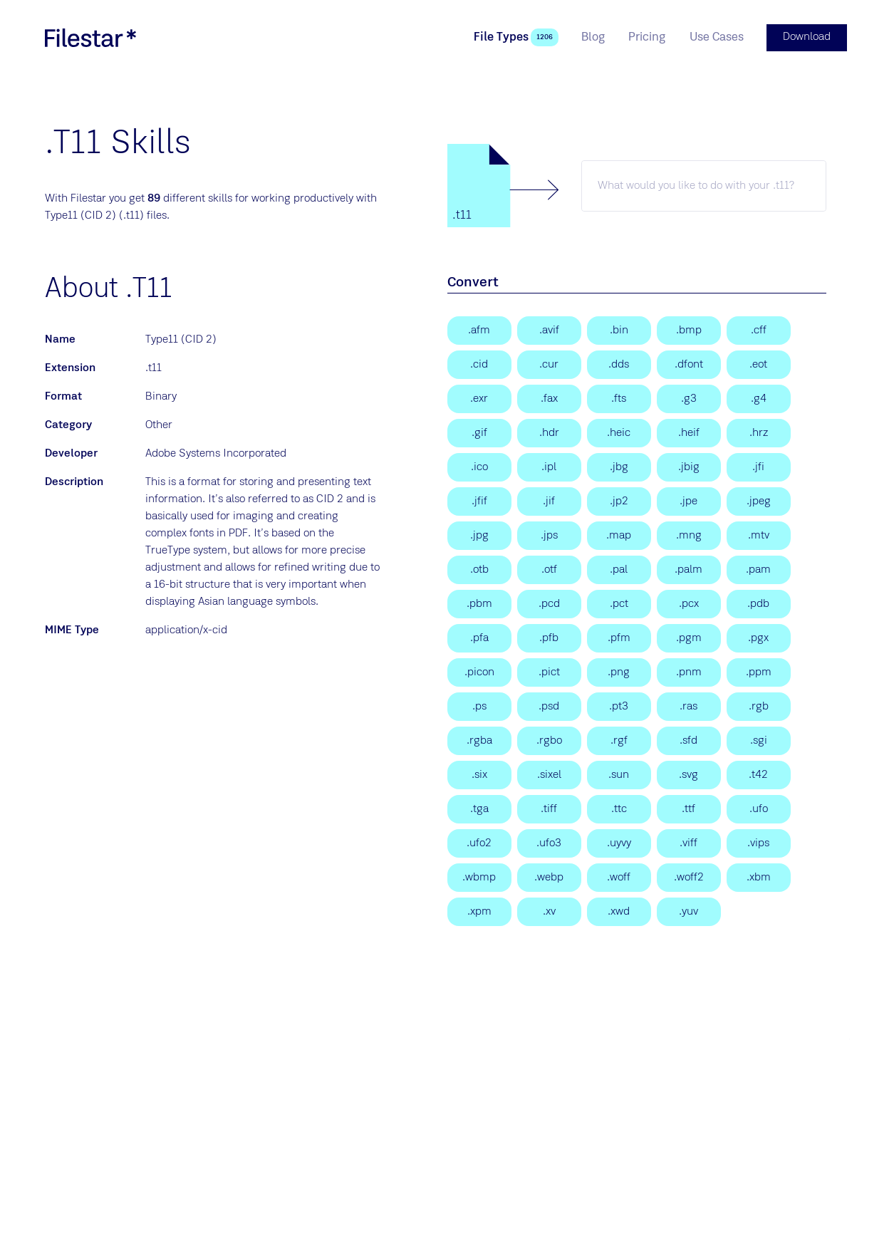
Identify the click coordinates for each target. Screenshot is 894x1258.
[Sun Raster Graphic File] (619, 773)
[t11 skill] (704, 184)
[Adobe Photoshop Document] (549, 705)
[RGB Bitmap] (759, 705)
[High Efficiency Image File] (689, 431)
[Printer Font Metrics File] (619, 637)
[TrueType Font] (689, 808)
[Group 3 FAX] (549, 397)
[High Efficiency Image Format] (619, 431)
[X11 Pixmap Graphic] (479, 910)
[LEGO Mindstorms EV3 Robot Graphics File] (619, 739)
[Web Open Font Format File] (619, 876)
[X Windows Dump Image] (619, 910)
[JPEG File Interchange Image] (759, 466)
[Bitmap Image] (689, 329)
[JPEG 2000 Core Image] (619, 500)
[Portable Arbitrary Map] (759, 568)
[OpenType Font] (549, 568)
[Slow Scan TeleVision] (759, 431)
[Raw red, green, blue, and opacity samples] (549, 739)
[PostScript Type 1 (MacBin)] (619, 329)
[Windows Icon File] (479, 466)
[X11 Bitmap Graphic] (759, 876)
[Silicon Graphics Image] (759, 739)
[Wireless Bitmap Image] (479, 876)
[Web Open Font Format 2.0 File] (689, 876)
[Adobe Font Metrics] (479, 329)
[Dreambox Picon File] (479, 671)
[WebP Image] (549, 876)
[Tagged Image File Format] (549, 808)
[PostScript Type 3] (619, 705)
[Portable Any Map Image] (689, 671)
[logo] (90, 37)
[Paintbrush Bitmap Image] (689, 602)
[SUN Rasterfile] (689, 705)
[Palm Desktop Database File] (759, 602)
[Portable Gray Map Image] (689, 637)
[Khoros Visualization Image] (549, 910)
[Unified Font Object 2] (479, 842)
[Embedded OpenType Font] (759, 363)
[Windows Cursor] (549, 363)
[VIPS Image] (759, 842)
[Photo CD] (549, 602)
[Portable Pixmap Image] (759, 671)
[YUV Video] (689, 910)
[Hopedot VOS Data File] (759, 637)
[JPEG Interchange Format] (549, 500)
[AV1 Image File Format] (549, 329)
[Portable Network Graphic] (619, 671)
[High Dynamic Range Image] (549, 431)
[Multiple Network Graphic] (689, 534)
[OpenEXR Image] (479, 397)
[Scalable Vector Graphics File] (689, 773)
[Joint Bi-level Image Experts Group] (689, 466)
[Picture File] (619, 602)
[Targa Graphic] (479, 808)
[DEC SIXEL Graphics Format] (479, 773)
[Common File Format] (759, 329)
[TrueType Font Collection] (619, 808)
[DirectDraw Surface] (619, 363)
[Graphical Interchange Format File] (479, 431)
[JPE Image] (689, 500)
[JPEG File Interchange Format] (479, 500)
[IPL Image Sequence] (549, 466)
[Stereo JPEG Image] (549, 534)
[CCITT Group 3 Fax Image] (689, 397)
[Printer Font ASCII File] (479, 637)
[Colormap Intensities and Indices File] (619, 534)
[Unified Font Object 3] (549, 842)
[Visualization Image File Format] (689, 842)
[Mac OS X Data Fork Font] (689, 363)
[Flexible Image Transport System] (619, 397)
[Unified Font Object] (759, 808)
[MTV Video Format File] (759, 534)
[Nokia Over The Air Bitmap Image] (479, 568)
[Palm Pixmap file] (689, 568)
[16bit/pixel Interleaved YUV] (619, 568)
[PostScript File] (479, 705)
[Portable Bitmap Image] (479, 602)
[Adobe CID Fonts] (479, 363)
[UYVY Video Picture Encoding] (619, 842)
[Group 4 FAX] (759, 397)
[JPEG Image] (759, 500)
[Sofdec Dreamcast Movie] (689, 739)
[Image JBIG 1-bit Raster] (619, 466)
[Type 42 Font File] (759, 773)
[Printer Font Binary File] (549, 637)
